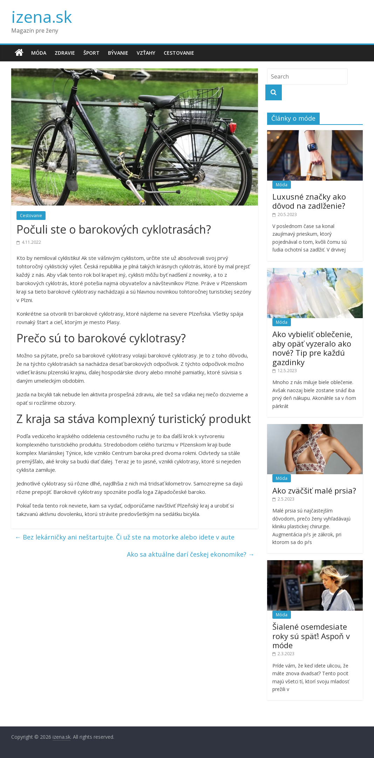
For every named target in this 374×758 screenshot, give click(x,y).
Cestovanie (179, 52)
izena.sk (41, 16)
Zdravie (65, 52)
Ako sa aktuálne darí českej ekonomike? (190, 554)
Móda (38, 52)
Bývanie (118, 52)
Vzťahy (146, 52)
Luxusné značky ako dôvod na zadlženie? (309, 201)
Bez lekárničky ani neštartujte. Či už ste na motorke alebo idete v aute (124, 537)
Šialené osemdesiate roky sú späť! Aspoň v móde (311, 635)
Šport (91, 52)
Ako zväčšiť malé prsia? (314, 490)
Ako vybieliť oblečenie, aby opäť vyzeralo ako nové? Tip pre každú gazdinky (312, 348)
